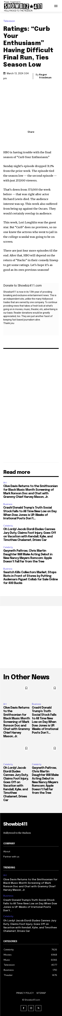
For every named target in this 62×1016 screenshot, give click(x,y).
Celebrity (8, 525)
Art (5, 482)
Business (7, 504)
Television (10, 21)
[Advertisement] (31, 637)
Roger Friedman (45, 76)
